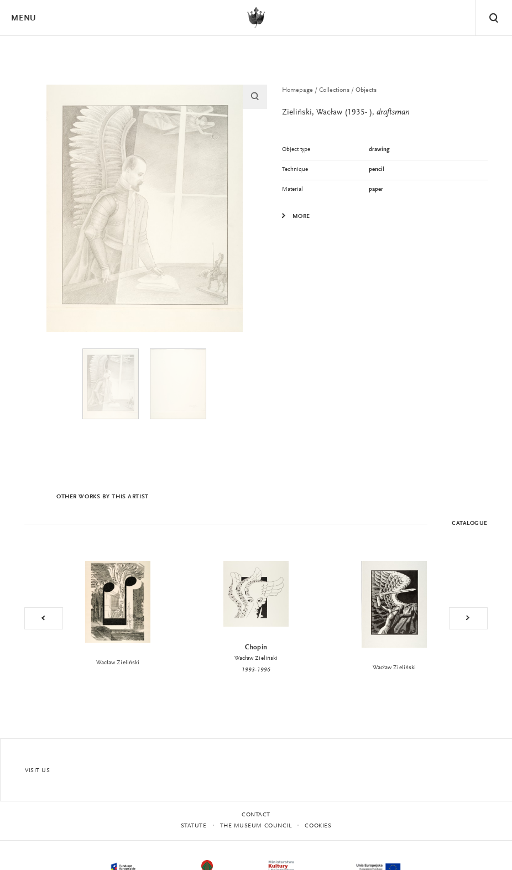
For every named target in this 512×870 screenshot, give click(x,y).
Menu (23, 18)
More (301, 216)
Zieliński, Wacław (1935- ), (346, 112)
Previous (43, 618)
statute (194, 826)
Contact (256, 815)
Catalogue (470, 523)
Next (468, 618)
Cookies (318, 826)
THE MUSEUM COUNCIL (256, 826)
